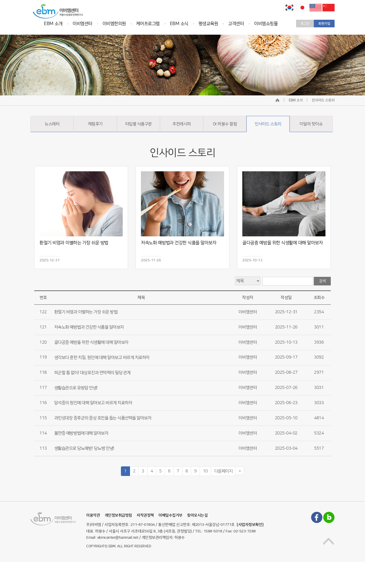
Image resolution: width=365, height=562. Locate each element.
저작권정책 (145, 515)
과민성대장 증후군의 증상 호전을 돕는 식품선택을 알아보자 (103, 418)
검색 (322, 281)
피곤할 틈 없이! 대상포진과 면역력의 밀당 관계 (92, 372)
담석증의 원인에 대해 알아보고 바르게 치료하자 (93, 403)
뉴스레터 (52, 124)
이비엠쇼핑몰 (266, 23)
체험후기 (95, 124)
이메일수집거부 (170, 515)
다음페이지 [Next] (223, 471)
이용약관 (93, 515)
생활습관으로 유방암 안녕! (76, 387)
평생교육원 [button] (208, 23)
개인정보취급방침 (118, 515)
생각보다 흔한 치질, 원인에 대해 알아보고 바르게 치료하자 (102, 357)
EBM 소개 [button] (53, 23)
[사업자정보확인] (250, 525)
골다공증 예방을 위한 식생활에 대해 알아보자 (91, 342)
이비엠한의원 (114, 23)
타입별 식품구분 (138, 124)
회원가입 (324, 23)
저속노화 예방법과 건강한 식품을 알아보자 (89, 327)
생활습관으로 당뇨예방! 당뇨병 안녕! (84, 448)
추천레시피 (181, 124)
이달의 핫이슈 (311, 124)
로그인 (305, 23)
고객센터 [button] (236, 23)
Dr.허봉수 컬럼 (225, 124)
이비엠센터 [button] (82, 23)
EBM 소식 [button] (179, 23)
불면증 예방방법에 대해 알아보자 (81, 433)
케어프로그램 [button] (148, 23)
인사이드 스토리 (268, 124)
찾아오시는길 (197, 515)
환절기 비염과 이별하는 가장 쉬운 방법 (86, 312)
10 (205, 471)
